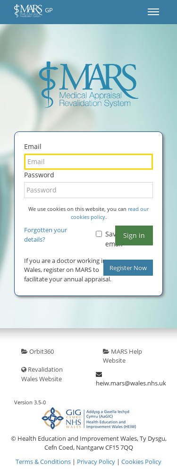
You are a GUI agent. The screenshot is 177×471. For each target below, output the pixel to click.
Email (33, 146)
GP (33, 10)
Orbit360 (37, 351)
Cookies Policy (141, 461)
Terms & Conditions (43, 461)
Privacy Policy (96, 461)
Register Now (128, 267)
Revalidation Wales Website (42, 374)
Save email (109, 238)
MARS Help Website (122, 356)
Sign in (134, 235)
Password (39, 174)
